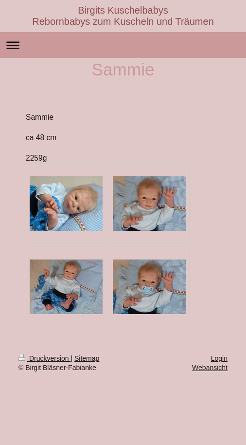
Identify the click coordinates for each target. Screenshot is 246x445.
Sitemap (86, 358)
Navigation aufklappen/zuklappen (123, 45)
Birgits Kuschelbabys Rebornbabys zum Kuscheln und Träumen (123, 16)
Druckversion (44, 358)
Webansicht (210, 367)
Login (219, 358)
